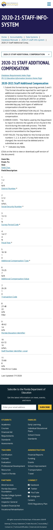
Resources (6, 470)
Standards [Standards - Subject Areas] (5, 439)
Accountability (16, 37)
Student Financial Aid (10, 505)
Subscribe (45, 407)
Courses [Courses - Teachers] (5, 458)
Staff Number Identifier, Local (14, 351)
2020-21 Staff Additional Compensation (24, 54)
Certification (6, 454)
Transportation (35, 470)
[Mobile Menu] (49, 4)
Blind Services (7, 485)
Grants (31, 462)
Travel (31, 473)
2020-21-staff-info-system (32, 40)
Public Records (31, 524)
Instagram (34, 496)
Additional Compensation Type (15, 260)
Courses (5, 428)
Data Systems (32, 37)
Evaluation (6, 462)
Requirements (7, 436)
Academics (5, 424)
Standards (32, 438)
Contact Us (8, 527)
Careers (31, 500)
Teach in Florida (8, 473)
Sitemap (7, 524)
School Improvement (37, 466)
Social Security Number (11, 206)
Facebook (33, 485)
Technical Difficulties (21, 527)
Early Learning (34, 424)
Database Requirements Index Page (16, 75)
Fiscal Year (6, 242)
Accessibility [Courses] (42, 524)
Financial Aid (6, 432)
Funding (31, 458)
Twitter (32, 488)
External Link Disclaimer (38, 527)
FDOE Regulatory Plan (37, 504)
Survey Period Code (10, 224)
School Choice (34, 435)
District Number (8, 188)
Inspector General (9, 502)
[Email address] (18, 407)
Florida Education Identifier (13, 333)
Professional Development (13, 466)
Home (4, 37)
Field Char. (5, 167)
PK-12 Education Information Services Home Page (21, 78)
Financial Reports (35, 454)
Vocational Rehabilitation (12, 509)
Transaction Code (9, 296)
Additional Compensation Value (15, 278)
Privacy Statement (18, 524)
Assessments (7, 443)
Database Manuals (9, 40)
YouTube (33, 492)
